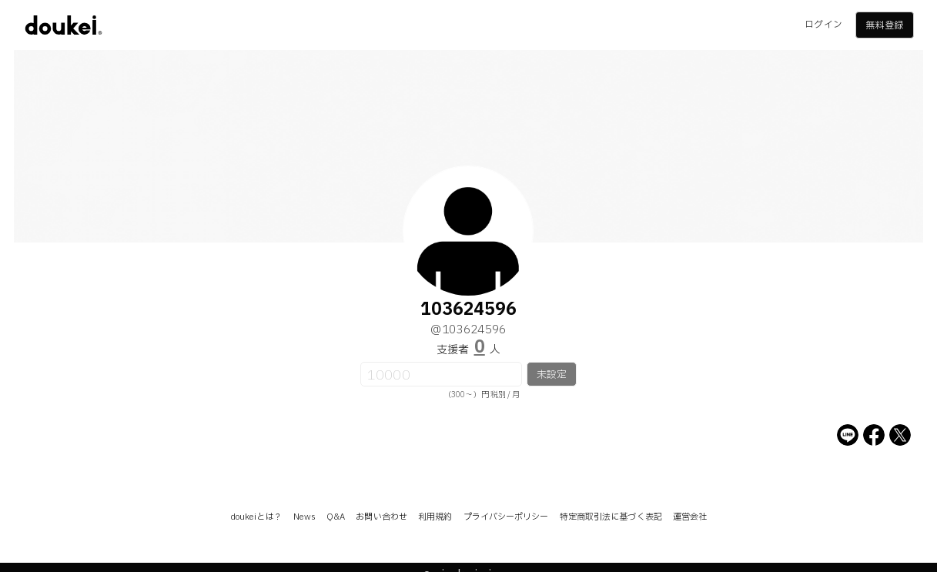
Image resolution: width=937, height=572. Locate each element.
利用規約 (435, 516)
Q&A (335, 516)
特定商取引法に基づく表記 (611, 516)
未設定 (552, 375)
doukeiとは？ (256, 516)
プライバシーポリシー (506, 516)
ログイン (823, 25)
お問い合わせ (381, 516)
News (304, 516)
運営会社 (690, 516)
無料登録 (883, 25)
